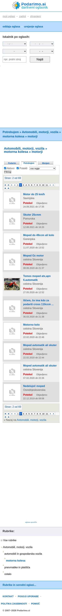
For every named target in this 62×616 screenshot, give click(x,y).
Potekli (22, 168)
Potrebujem (11, 132)
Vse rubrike (8, 540)
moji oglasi (9, 16)
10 (43, 185)
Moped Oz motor (33, 255)
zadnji (22, 16)
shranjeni (35, 16)
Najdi (40, 59)
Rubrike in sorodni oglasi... (19, 585)
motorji (33, 136)
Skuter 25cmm (32, 214)
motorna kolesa (13, 136)
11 (47, 185)
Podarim (12, 163)
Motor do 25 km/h (34, 194)
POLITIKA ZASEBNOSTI (14, 603)
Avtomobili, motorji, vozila (40, 132)
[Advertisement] (30, 97)
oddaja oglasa (11, 26)
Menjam (45, 163)
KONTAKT (8, 596)
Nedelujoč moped (34, 386)
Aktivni (9, 168)
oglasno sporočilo (31, 522)
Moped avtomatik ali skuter (40, 345)
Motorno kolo (31, 324)
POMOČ (35, 603)
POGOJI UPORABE (28, 596)
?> (42, 44)
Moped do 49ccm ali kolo (38, 235)
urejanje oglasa (33, 26)
